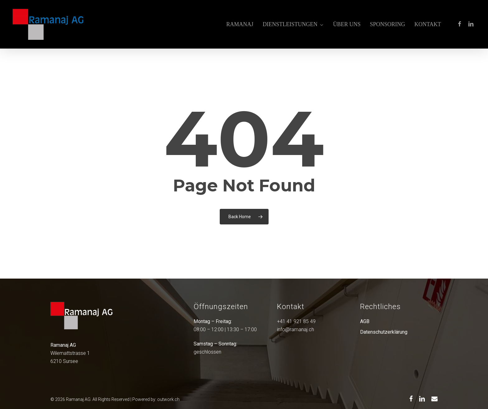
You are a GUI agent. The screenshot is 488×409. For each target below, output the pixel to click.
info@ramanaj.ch (295, 329)
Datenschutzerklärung (383, 332)
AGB (364, 321)
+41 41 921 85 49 (296, 321)
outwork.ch (168, 399)
